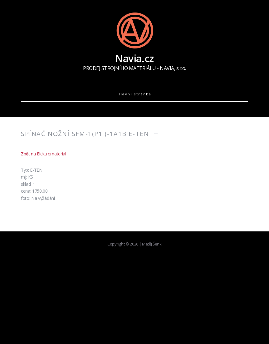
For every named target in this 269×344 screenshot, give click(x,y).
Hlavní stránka (135, 94)
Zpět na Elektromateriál (43, 154)
